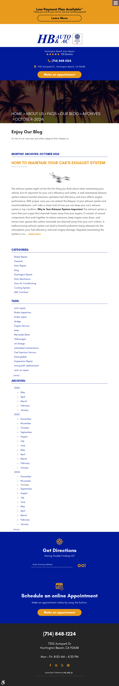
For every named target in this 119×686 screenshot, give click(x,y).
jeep (16, 330)
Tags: (15, 301)
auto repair (20, 308)
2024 (17, 472)
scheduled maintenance (26, 348)
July (22, 441)
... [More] (15, 375)
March (24, 401)
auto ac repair (21, 370)
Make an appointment (59, 74)
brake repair (20, 317)
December (26, 419)
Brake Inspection (22, 312)
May (23, 392)
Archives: (18, 381)
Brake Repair (20, 256)
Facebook (50, 665)
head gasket (20, 356)
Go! (82, 565)
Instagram (68, 665)
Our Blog (69, 113)
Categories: (20, 249)
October (25, 427)
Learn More (59, 18)
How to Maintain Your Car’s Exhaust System (58, 162)
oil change (19, 343)
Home (16, 113)
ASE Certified (21, 292)
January (24, 410)
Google (56, 665)
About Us (35, 113)
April (23, 396)
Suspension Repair (23, 361)
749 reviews (67, 54)
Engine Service (21, 325)
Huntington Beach (23, 274)
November (26, 423)
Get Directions (59, 550)
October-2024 (29, 119)
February (25, 405)
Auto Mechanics (22, 279)
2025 (17, 414)
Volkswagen (20, 339)
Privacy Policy (49, 672)
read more (34, 233)
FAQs (52, 113)
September (26, 432)
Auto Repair (20, 265)
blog (16, 270)
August (24, 436)
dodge (17, 321)
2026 (17, 388)
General (18, 261)
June (23, 445)
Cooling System (22, 287)
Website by (63, 673)
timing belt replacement (26, 365)
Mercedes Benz (22, 334)
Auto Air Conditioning (25, 283)
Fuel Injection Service (25, 352)
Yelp (62, 665)
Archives (91, 113)
